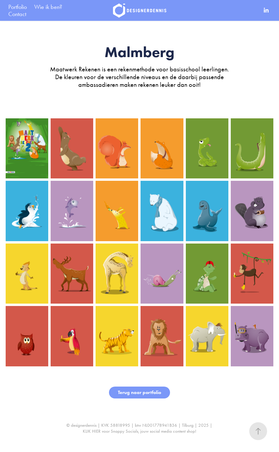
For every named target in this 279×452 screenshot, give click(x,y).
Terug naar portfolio (139, 392)
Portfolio (17, 6)
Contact (17, 14)
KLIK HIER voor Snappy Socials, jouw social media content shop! (139, 431)
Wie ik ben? (48, 6)
